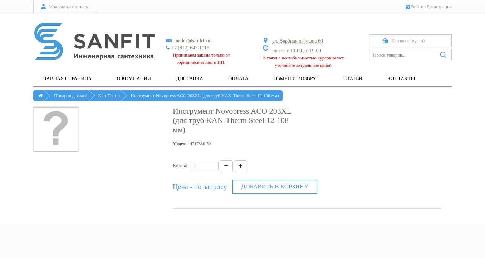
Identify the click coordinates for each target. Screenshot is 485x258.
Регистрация (439, 6)
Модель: (181, 143)
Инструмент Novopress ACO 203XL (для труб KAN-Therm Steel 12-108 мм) (205, 95)
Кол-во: (181, 165)
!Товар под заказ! (71, 95)
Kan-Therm (109, 95)
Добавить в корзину (274, 186)
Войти (417, 6)
